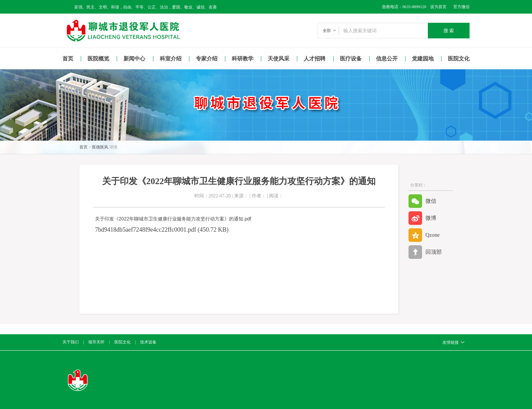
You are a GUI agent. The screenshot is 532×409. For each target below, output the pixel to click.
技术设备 (148, 342)
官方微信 (461, 6)
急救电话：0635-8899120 (404, 6)
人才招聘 (314, 58)
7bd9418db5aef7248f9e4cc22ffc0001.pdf (145, 229)
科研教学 (242, 58)
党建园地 (423, 58)
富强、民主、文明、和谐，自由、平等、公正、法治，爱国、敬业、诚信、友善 (145, 7)
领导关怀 (96, 342)
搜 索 (448, 30)
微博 (422, 218)
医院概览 (98, 58)
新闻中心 (134, 58)
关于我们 (70, 342)
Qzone (424, 235)
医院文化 (459, 58)
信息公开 (387, 58)
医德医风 (100, 147)
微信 (422, 201)
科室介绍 (171, 58)
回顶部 (425, 252)
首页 (67, 58)
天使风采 (278, 58)
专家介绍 (206, 58)
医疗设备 (351, 58)
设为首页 (436, 6)
